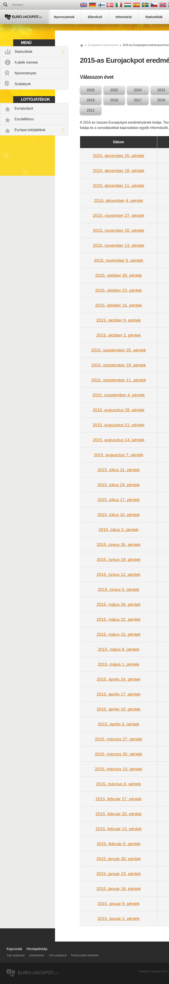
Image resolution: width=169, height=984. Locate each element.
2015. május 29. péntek (118, 604)
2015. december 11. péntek (118, 185)
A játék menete (26, 62)
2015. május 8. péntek (118, 649)
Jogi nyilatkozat (16, 955)
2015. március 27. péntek (118, 739)
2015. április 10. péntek (118, 709)
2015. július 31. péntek (118, 469)
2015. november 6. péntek (118, 260)
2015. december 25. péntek (118, 155)
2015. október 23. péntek (118, 290)
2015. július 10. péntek (118, 514)
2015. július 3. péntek (118, 529)
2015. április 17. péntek (118, 694)
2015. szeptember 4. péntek (118, 395)
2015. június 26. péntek (118, 544)
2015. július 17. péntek (118, 499)
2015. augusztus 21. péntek (119, 425)
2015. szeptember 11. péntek (118, 380)
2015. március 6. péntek (118, 784)
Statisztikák (23, 51)
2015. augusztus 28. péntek (119, 410)
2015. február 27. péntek (118, 799)
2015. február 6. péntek (118, 843)
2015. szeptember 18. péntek (118, 365)
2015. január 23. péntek (118, 873)
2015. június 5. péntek (118, 589)
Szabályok (23, 84)
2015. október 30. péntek (118, 275)
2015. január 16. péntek (118, 888)
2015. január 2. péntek (118, 918)
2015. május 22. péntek (118, 619)
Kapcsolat (14, 949)
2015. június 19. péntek (118, 559)
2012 (91, 110)
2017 (138, 100)
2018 (114, 100)
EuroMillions (24, 119)
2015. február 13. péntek (118, 828)
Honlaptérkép (36, 949)
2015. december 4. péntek (118, 200)
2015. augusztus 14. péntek (119, 440)
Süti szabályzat (58, 955)
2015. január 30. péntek (118, 858)
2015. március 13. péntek (118, 769)
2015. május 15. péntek (118, 634)
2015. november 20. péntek (118, 230)
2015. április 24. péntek (118, 679)
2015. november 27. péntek (118, 215)
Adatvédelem (36, 955)
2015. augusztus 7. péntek (118, 455)
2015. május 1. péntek (118, 664)
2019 (91, 100)
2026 (91, 90)
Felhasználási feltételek (85, 955)
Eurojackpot (24, 108)
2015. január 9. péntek (118, 903)
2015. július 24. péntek (118, 484)
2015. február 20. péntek (118, 814)
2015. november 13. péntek (118, 245)
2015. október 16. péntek (118, 305)
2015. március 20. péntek (118, 754)
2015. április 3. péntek (118, 724)
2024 (138, 90)
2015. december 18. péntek (118, 170)
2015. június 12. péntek (118, 574)
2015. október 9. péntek (118, 320)
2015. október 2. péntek (118, 335)
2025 (114, 90)
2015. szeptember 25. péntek (118, 350)
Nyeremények (25, 73)
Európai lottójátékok (30, 130)
